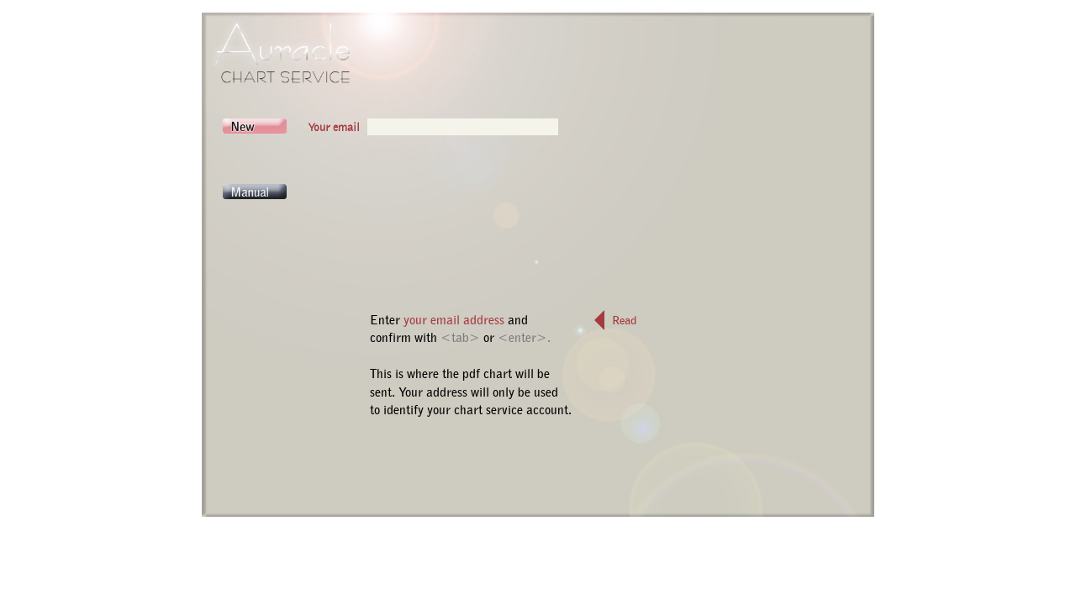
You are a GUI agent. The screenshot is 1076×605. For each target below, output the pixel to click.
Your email (334, 127)
